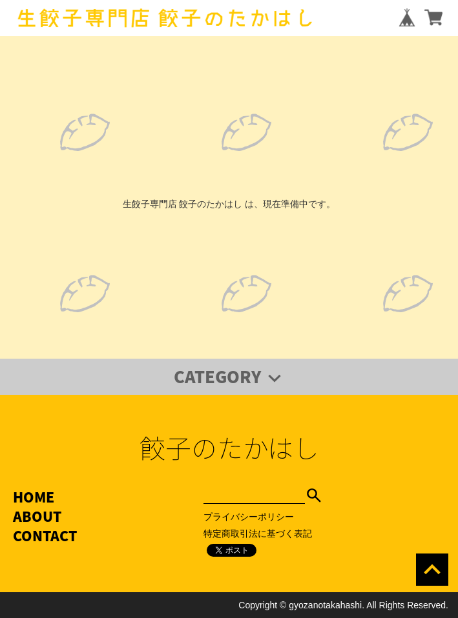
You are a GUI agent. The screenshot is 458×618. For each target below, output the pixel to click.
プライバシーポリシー (248, 517)
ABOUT (37, 516)
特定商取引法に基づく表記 (257, 533)
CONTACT (45, 536)
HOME (33, 497)
